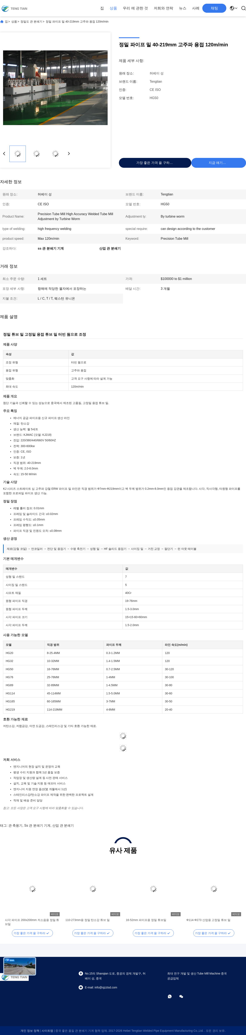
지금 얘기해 (217, 162)
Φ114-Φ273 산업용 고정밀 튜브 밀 (208, 920)
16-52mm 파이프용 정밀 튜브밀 (146, 920)
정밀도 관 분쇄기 (31, 21)
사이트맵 (47, 1030)
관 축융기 (15, 825)
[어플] (172, 996)
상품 (113, 8)
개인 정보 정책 (29, 1030)
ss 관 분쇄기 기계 (37, 825)
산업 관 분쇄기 (63, 825)
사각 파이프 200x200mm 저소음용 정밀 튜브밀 (32, 922)
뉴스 (182, 8)
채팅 (214, 8)
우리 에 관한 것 (135, 8)
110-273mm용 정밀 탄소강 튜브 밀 (87, 920)
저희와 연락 (163, 8)
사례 (195, 8)
